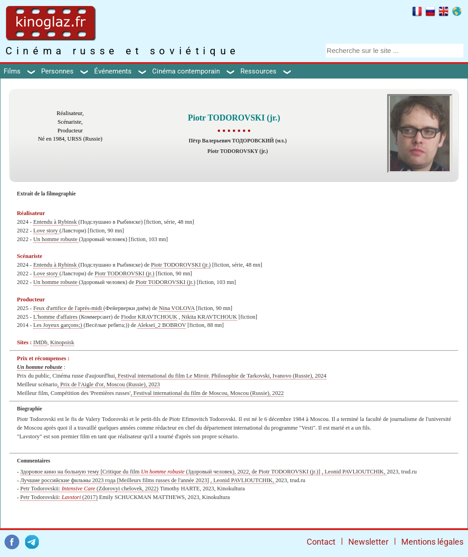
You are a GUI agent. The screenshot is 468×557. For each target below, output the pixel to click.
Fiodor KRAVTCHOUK (149, 317)
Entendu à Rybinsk (56, 222)
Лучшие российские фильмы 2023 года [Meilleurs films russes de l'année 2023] (114, 480)
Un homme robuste (56, 239)
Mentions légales (432, 541)
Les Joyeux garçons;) (58, 325)
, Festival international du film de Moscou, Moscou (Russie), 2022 (207, 393)
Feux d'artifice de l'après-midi (68, 308)
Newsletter (368, 541)
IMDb (40, 342)
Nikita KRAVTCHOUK (209, 317)
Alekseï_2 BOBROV (161, 325)
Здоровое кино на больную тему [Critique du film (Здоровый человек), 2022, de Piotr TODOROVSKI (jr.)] (170, 471)
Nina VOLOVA (176, 308)
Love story (46, 230)
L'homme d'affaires (56, 317)
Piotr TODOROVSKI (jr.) (181, 265)
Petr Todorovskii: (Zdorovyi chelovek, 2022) (89, 488)
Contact (321, 541)
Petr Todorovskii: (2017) (58, 497)
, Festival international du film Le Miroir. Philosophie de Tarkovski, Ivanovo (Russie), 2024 (220, 376)
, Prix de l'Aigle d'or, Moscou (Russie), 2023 (108, 384)
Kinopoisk (62, 342)
